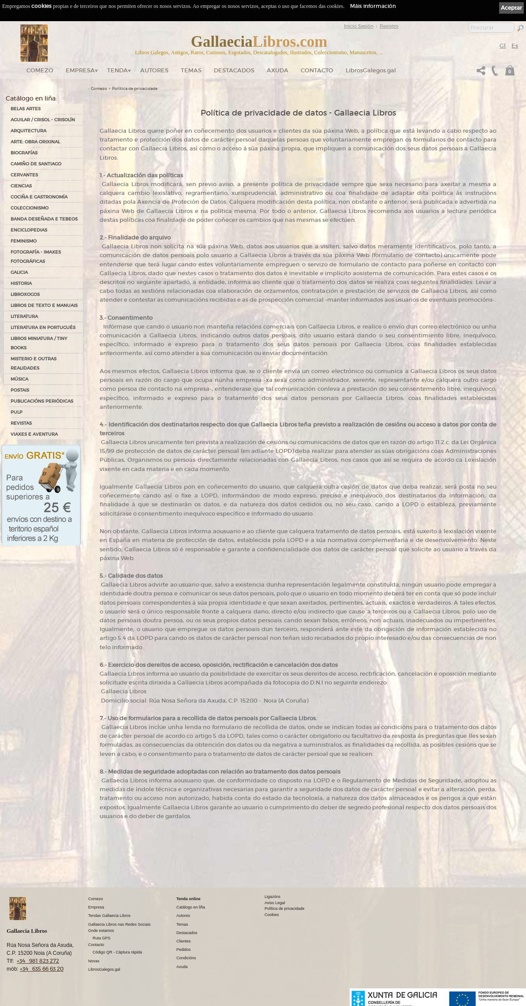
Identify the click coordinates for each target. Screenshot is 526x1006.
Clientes (183, 941)
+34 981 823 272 (38, 960)
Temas (191, 70)
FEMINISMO (24, 241)
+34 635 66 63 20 (41, 968)
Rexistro (389, 26)
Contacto (317, 70)
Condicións (186, 958)
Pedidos (183, 949)
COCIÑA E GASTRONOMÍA (39, 197)
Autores (154, 70)
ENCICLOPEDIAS (29, 230)
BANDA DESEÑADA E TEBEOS (44, 219)
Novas (94, 961)
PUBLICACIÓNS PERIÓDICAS (42, 401)
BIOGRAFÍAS (24, 153)
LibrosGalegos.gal (371, 70)
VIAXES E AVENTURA (34, 434)
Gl (503, 45)
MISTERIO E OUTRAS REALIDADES (33, 363)
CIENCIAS (21, 186)
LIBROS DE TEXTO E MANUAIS (44, 305)
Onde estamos (101, 930)
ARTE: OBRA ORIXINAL (35, 142)
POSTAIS (20, 390)
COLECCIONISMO (29, 208)
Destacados (187, 933)
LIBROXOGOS (25, 294)
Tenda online (188, 899)
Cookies (272, 915)
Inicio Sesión (358, 26)
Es (514, 45)
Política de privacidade (134, 88)
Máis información (373, 6)
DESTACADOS (234, 70)
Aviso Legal (275, 903)
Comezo (39, 70)
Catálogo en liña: (31, 98)
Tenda (117, 70)
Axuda (277, 70)
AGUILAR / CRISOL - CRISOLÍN (43, 120)
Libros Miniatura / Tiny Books (39, 343)
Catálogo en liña (190, 907)
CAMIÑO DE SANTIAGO (36, 164)
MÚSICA (19, 379)
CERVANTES (24, 175)
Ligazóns (272, 896)
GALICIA (19, 272)
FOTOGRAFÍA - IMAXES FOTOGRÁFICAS (36, 256)
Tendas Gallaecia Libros (109, 915)
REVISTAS (21, 423)
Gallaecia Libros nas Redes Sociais (119, 924)
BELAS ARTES (26, 109)
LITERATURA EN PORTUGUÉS (43, 327)
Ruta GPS (102, 938)
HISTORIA (21, 283)
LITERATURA (24, 316)
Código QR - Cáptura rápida (117, 952)
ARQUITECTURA (28, 131)
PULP (16, 412)
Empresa (80, 70)
